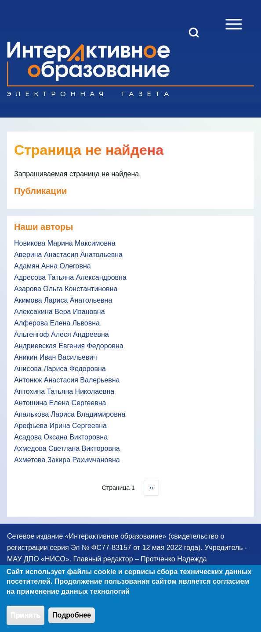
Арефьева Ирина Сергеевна (60, 425)
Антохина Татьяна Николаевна (64, 391)
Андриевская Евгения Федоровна (68, 346)
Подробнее (71, 619)
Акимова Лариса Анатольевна (63, 300)
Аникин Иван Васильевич (55, 357)
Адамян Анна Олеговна (52, 266)
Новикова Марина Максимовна (65, 243)
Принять (25, 619)
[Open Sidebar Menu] (234, 24)
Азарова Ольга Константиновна (65, 289)
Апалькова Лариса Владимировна (69, 414)
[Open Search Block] (194, 32)
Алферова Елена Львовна (57, 323)
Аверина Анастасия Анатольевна (68, 254)
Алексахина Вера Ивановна (59, 311)
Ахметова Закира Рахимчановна (67, 460)
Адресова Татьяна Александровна (70, 277)
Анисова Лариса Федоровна (60, 368)
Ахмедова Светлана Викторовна (67, 448)
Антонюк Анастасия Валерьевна (67, 380)
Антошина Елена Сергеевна (60, 403)
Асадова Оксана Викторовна (61, 437)
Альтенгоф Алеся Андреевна (61, 334)
